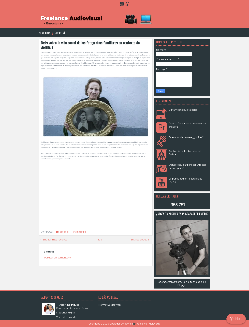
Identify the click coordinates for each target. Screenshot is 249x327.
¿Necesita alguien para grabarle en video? (182, 214)
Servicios (44, 33)
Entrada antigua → (141, 239)
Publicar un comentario (57, 257)
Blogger (182, 285)
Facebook (62, 231)
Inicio (99, 239)
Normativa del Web (109, 304)
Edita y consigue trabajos (183, 109)
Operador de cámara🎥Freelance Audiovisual (135, 323)
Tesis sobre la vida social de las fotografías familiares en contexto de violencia (90, 45)
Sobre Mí (60, 33)
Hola (236, 318)
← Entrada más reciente (53, 239)
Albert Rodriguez (69, 304)
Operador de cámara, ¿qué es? (186, 137)
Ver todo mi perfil (66, 317)
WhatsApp (79, 231)
